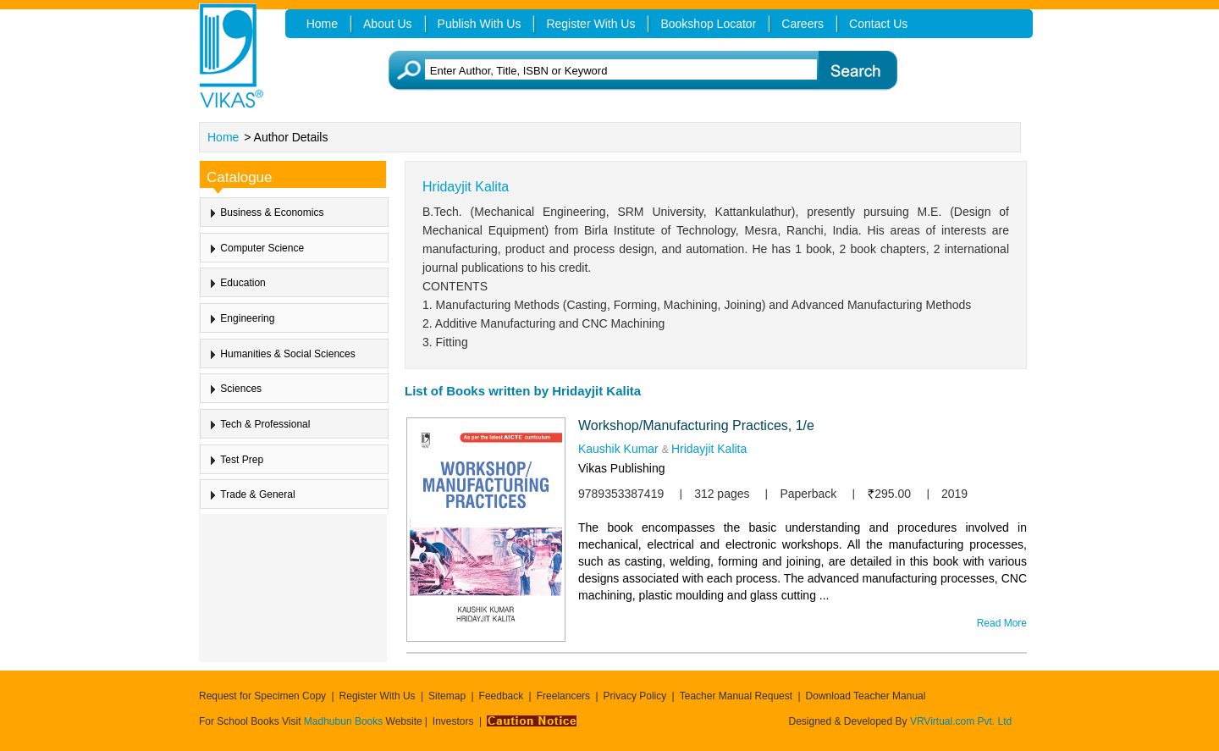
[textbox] (635, 71)
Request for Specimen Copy (262, 696)
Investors (453, 721)
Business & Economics (271, 212)
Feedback (501, 696)
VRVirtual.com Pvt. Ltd (961, 721)
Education (242, 283)
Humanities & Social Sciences (287, 354)
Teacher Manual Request (736, 696)
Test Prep (241, 459)
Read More (1002, 623)
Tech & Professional (265, 424)
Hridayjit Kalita (709, 449)
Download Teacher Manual (866, 696)
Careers (802, 23)
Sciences (241, 389)
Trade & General (257, 494)
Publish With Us (479, 23)
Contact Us (878, 23)
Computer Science (262, 248)
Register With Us (377, 696)
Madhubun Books (345, 721)
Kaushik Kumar (618, 449)
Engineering (247, 318)
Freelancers (563, 696)
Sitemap (447, 696)
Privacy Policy (635, 696)
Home (223, 137)
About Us (387, 23)
